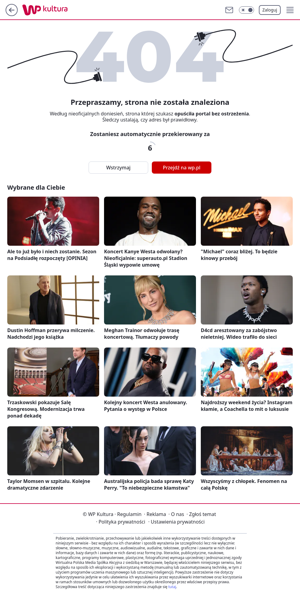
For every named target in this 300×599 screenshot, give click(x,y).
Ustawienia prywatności (176, 521)
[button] (290, 10)
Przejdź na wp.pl (181, 167)
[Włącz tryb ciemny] (246, 10)
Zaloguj (269, 10)
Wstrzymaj (118, 167)
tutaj (172, 586)
